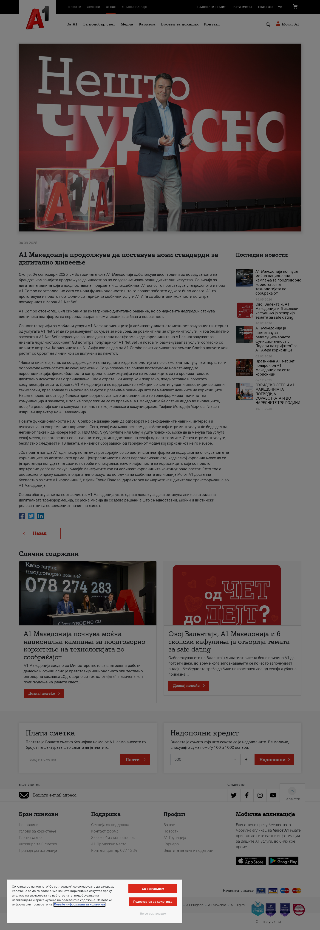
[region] (94, 901)
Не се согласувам (153, 913)
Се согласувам (153, 889)
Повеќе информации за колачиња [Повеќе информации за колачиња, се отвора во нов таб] (79, 904)
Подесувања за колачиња (153, 901)
